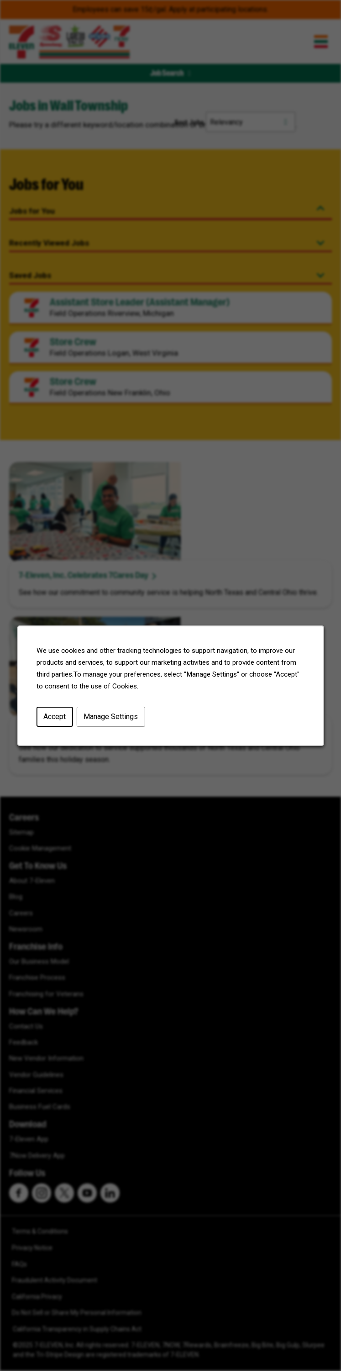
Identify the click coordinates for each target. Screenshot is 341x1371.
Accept (56, 718)
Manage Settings (111, 718)
